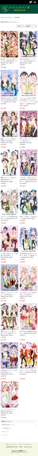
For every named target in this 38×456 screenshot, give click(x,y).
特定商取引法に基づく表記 (14, 447)
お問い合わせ (28, 447)
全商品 (2, 17)
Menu (35, 1)
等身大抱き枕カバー (9, 17)
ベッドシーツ (5, 435)
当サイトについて (11, 444)
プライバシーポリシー (25, 444)
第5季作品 (17, 17)
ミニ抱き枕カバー (6, 428)
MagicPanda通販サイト (19, 451)
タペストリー (5, 431)
